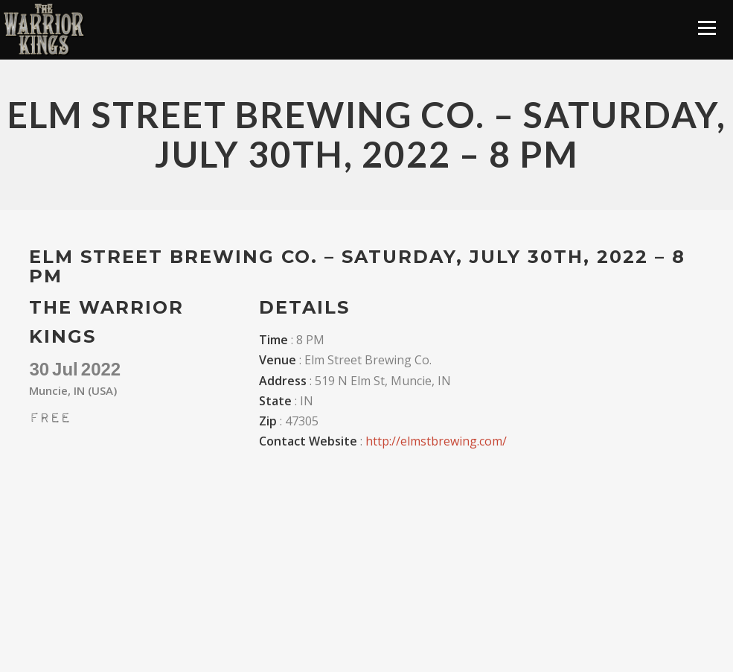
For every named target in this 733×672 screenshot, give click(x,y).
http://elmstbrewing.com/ (436, 441)
